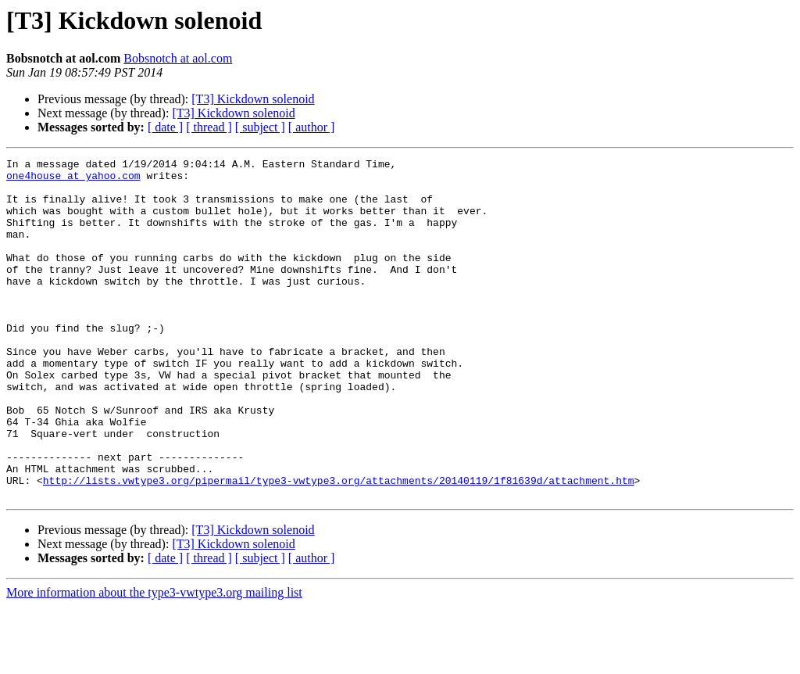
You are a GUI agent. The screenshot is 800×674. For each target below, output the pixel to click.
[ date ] (165, 127)
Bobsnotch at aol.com (177, 58)
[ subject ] (260, 127)
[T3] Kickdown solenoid (252, 99)
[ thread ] (209, 127)
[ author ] (311, 127)
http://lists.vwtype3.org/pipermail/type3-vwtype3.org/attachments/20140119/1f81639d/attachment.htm (338, 546)
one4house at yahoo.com (73, 180)
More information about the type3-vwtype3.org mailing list (154, 660)
